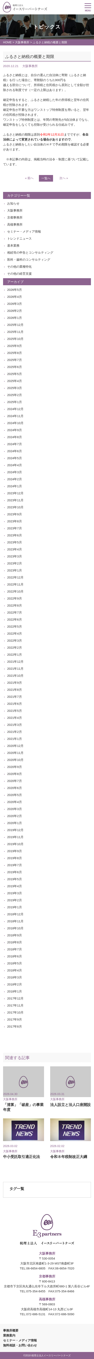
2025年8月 (14, 353)
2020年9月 (14, 767)
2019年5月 (14, 879)
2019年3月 (14, 893)
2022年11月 (15, 584)
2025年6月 (14, 367)
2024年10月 (15, 423)
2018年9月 (14, 935)
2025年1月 (14, 402)
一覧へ (46, 178)
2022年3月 (14, 640)
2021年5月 (14, 710)
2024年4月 (14, 465)
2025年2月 (14, 395)
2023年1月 (14, 570)
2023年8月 (14, 521)
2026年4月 (14, 296)
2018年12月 (15, 914)
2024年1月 (14, 486)
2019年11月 (15, 837)
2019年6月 (14, 872)
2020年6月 (14, 788)
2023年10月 (15, 507)
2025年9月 (14, 346)
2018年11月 (15, 921)
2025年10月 (15, 339)
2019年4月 (14, 886)
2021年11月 (15, 668)
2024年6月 (14, 451)
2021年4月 (14, 717)
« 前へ (29, 178)
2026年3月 (14, 303)
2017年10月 (15, 1012)
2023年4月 (14, 549)
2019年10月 (15, 844)
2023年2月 (14, 563)
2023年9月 (14, 514)
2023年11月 (15, 500)
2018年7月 (14, 949)
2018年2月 (14, 984)
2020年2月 (14, 816)
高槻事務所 (15, 224)
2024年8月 (14, 437)
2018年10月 (15, 928)
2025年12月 (15, 324)
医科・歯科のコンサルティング (28, 259)
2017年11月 (15, 1005)
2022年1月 (14, 654)
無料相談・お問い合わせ (20, 1345)
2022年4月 (14, 633)
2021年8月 (14, 689)
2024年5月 (14, 458)
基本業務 (13, 245)
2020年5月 (14, 795)
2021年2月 (14, 731)
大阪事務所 (22, 42)
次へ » (63, 178)
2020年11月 (15, 753)
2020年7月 (14, 781)
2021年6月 (14, 703)
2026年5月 (14, 289)
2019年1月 (14, 907)
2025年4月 (14, 381)
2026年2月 (14, 310)
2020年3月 (14, 809)
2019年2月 (14, 900)
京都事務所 (15, 217)
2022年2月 (14, 647)
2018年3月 (14, 977)
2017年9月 (14, 1019)
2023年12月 (15, 493)
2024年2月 (14, 479)
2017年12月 (15, 998)
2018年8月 (14, 942)
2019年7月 (14, 865)
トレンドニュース (19, 238)
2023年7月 (14, 528)
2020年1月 (14, 823)
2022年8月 (14, 605)
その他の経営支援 (19, 273)
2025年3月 (14, 388)
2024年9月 (14, 430)
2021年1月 (14, 738)
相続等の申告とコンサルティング (30, 252)
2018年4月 (14, 970)
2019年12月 (15, 830)
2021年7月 (14, 696)
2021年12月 (15, 661)
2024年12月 (15, 409)
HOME (7, 42)
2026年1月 (14, 317)
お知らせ (13, 203)
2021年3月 (14, 724)
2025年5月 (14, 374)
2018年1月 (14, 991)
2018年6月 (14, 956)
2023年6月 (14, 535)
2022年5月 (14, 626)
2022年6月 (14, 619)
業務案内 (9, 1335)
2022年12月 (15, 577)
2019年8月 (14, 858)
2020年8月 (14, 774)
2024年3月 (14, 472)
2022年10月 (15, 591)
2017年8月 (14, 1026)
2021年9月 (14, 682)
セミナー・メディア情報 (24, 231)
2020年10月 (15, 760)
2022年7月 (14, 612)
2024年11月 (15, 416)
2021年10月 (15, 675)
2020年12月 (15, 746)
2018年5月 (14, 963)
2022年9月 (14, 598)
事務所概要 (10, 1330)
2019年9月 (14, 851)
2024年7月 (14, 444)
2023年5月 (14, 542)
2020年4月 (14, 802)
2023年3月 (14, 556)
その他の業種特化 (19, 266)
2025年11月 (15, 332)
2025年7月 (14, 360)
